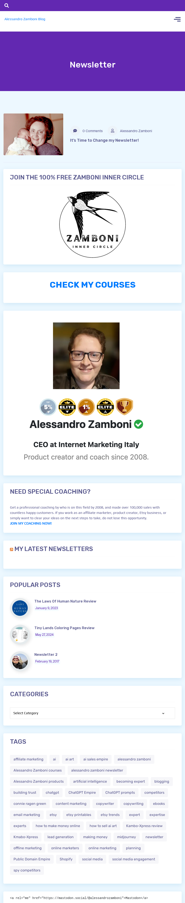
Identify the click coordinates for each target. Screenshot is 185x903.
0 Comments (86, 131)
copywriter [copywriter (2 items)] (105, 804)
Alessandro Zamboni (130, 131)
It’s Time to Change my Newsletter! (104, 140)
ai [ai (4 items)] (54, 759)
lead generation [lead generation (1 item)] (60, 837)
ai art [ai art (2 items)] (69, 759)
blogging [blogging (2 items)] (161, 781)
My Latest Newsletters (53, 549)
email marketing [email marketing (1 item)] (27, 815)
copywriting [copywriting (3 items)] (134, 804)
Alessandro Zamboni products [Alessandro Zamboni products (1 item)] (39, 781)
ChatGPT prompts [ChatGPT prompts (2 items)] (120, 792)
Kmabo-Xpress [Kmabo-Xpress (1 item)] (26, 837)
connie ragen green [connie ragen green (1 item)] (30, 804)
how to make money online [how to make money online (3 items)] (58, 826)
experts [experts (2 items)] (20, 826)
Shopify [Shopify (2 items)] (66, 859)
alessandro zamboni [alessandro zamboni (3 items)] (134, 759)
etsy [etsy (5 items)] (53, 815)
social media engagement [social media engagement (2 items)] (133, 859)
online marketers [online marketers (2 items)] (65, 848)
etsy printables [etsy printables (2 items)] (78, 815)
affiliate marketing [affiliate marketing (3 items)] (28, 759)
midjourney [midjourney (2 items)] (126, 837)
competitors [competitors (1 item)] (154, 792)
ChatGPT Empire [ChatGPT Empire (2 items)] (82, 792)
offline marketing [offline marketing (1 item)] (28, 848)
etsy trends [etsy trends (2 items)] (110, 815)
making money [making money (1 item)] (95, 837)
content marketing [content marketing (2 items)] (71, 804)
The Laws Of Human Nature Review (65, 601)
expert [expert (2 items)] (134, 815)
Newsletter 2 (45, 654)
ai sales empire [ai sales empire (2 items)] (95, 759)
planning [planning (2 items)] (133, 848)
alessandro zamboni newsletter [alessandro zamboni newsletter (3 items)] (97, 770)
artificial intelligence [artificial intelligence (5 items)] (90, 781)
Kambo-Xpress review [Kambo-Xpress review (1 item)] (144, 826)
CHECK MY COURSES (93, 285)
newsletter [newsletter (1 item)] (154, 837)
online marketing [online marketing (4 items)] (102, 848)
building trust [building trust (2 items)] (25, 792)
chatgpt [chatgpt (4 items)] (52, 792)
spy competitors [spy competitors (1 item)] (27, 870)
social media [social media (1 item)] (92, 859)
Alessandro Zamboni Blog (24, 19)
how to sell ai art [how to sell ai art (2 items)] (103, 826)
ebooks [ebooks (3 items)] (159, 804)
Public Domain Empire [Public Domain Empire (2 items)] (32, 859)
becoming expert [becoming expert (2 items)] (130, 781)
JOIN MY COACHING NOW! (30, 523)
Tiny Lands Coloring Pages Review (64, 628)
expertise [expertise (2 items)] (157, 815)
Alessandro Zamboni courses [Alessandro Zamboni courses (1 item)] (38, 770)
